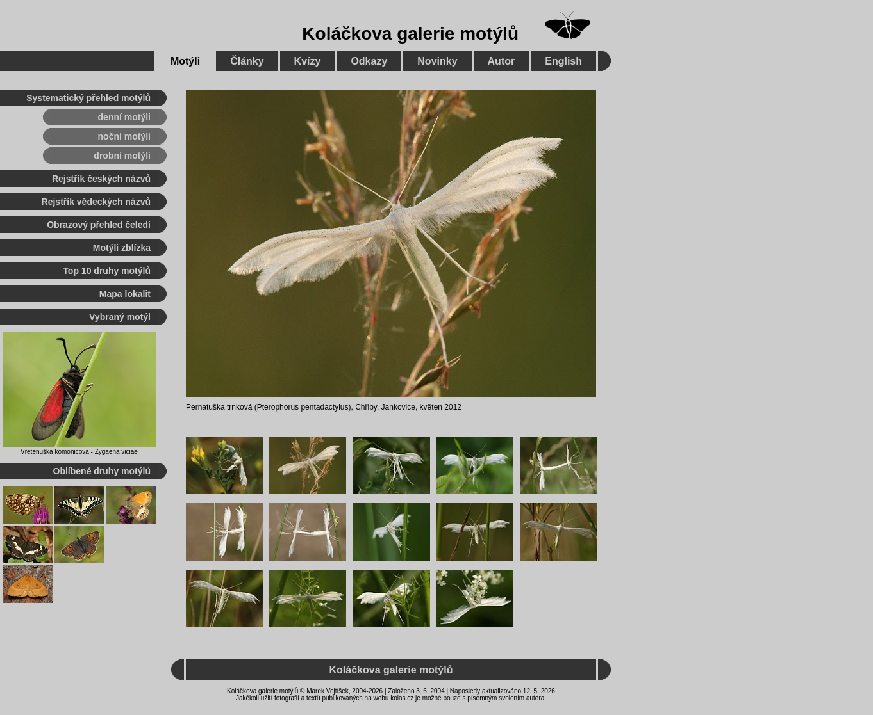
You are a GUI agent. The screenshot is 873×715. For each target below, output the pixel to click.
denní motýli (124, 117)
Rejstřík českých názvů (101, 178)
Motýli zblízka (122, 248)
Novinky (437, 61)
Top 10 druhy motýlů (107, 271)
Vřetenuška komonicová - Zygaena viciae (79, 451)
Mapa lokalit (125, 294)
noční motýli (124, 136)
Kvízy (307, 61)
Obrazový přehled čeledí (99, 225)
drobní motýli (122, 155)
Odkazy (369, 61)
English (563, 61)
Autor (501, 61)
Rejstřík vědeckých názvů (96, 202)
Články (246, 61)
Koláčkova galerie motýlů (410, 34)
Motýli (185, 61)
